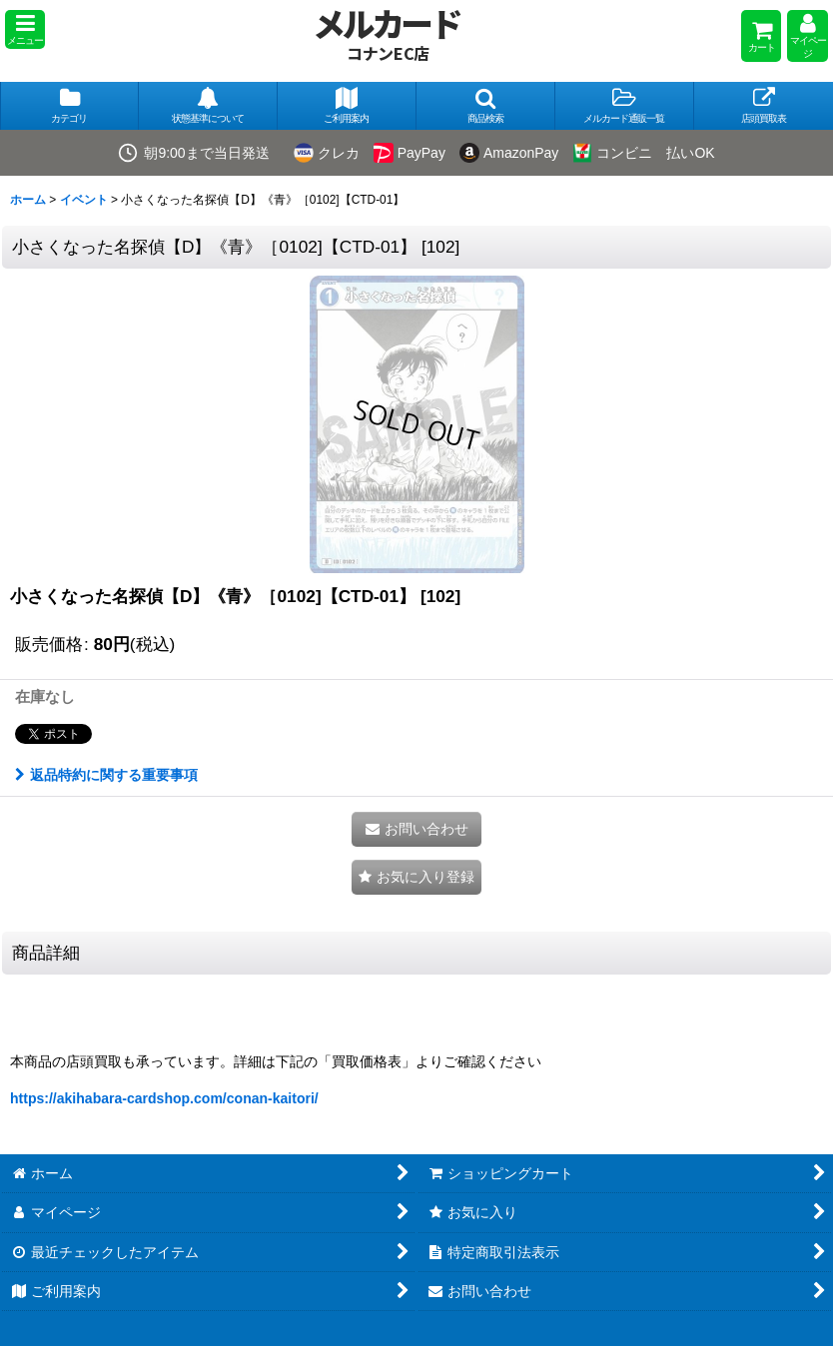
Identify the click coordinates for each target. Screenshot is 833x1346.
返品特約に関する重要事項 (106, 775)
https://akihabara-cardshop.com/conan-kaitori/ (164, 1098)
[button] (25, 29)
